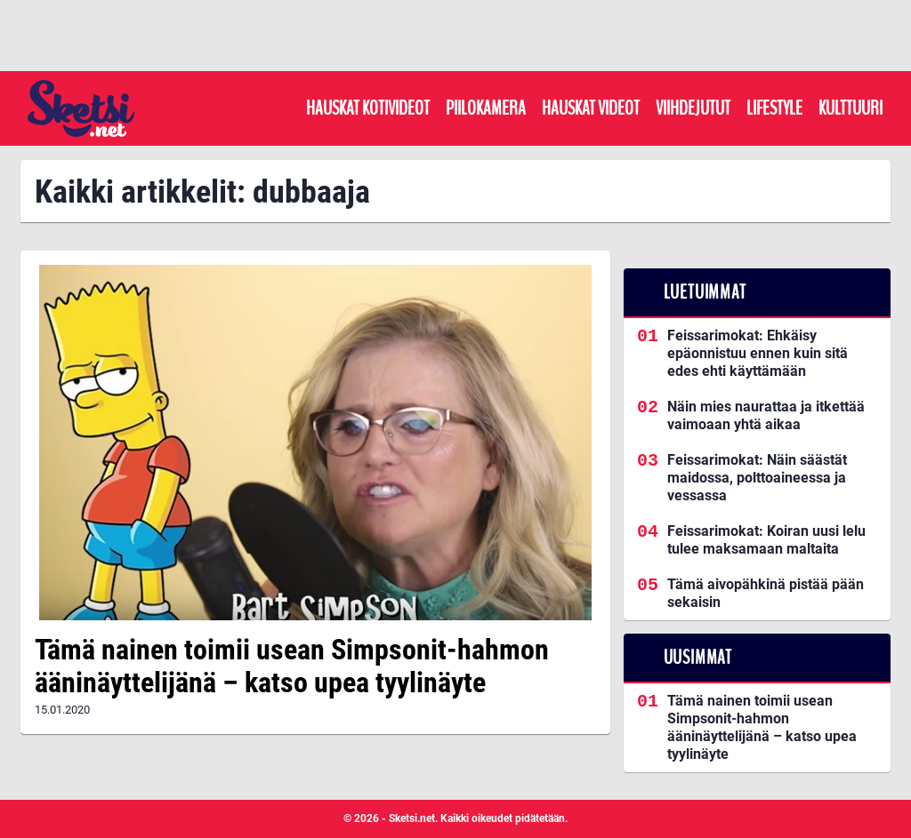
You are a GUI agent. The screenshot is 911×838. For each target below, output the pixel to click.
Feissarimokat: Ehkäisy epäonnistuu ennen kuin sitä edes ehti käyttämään (757, 353)
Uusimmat (698, 657)
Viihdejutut (693, 108)
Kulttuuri (850, 108)
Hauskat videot (591, 108)
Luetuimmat (705, 292)
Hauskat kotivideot (368, 108)
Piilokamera (486, 108)
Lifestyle (774, 108)
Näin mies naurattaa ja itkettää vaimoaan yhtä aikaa (766, 415)
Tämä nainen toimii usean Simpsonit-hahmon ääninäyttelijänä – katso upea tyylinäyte (292, 666)
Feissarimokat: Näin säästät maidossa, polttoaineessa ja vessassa (757, 477)
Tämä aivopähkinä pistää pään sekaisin (765, 593)
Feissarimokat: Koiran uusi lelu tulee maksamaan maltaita (766, 540)
